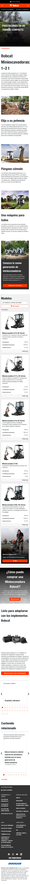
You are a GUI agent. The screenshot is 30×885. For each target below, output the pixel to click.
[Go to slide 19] (19, 710)
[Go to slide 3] (7, 707)
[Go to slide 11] (27, 707)
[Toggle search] (27, 5)
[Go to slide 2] (5, 707)
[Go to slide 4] (10, 707)
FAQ (17, 830)
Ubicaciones (19, 800)
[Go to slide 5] (12, 707)
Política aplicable (6, 831)
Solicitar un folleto (7, 813)
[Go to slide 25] (7, 713)
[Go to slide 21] (24, 710)
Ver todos (5, 779)
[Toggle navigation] (2, 5)
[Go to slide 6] (15, 707)
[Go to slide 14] (7, 710)
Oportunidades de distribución (21, 826)
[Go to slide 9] (22, 707)
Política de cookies (6, 828)
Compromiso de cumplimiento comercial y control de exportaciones (7, 839)
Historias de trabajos (22, 811)
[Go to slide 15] (10, 710)
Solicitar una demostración (5, 809)
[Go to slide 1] (2, 707)
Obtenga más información (15, 285)
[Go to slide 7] (17, 707)
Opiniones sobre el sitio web (21, 834)
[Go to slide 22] (27, 710)
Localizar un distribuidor (4, 805)
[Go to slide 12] (2, 710)
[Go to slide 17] (15, 710)
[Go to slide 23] (2, 713)
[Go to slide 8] (19, 707)
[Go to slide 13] (5, 710)
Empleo (18, 797)
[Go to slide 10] (24, 707)
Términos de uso (5, 834)
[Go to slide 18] (17, 710)
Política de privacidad (7, 825)
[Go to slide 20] (22, 710)
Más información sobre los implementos (15, 673)
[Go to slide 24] (5, 713)
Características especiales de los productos (21, 816)
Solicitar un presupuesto (4, 800)
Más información (15, 599)
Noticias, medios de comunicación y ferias (22, 804)
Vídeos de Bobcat (20, 808)
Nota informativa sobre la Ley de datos (7, 846)
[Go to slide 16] (12, 710)
